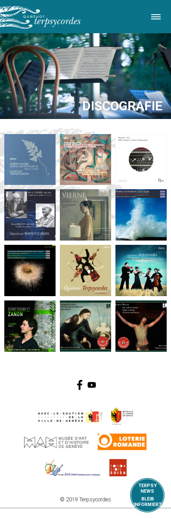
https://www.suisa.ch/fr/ (118, 468)
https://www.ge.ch (122, 416)
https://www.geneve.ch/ (70, 416)
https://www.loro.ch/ (122, 442)
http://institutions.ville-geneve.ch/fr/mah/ (56, 442)
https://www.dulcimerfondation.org (72, 468)
